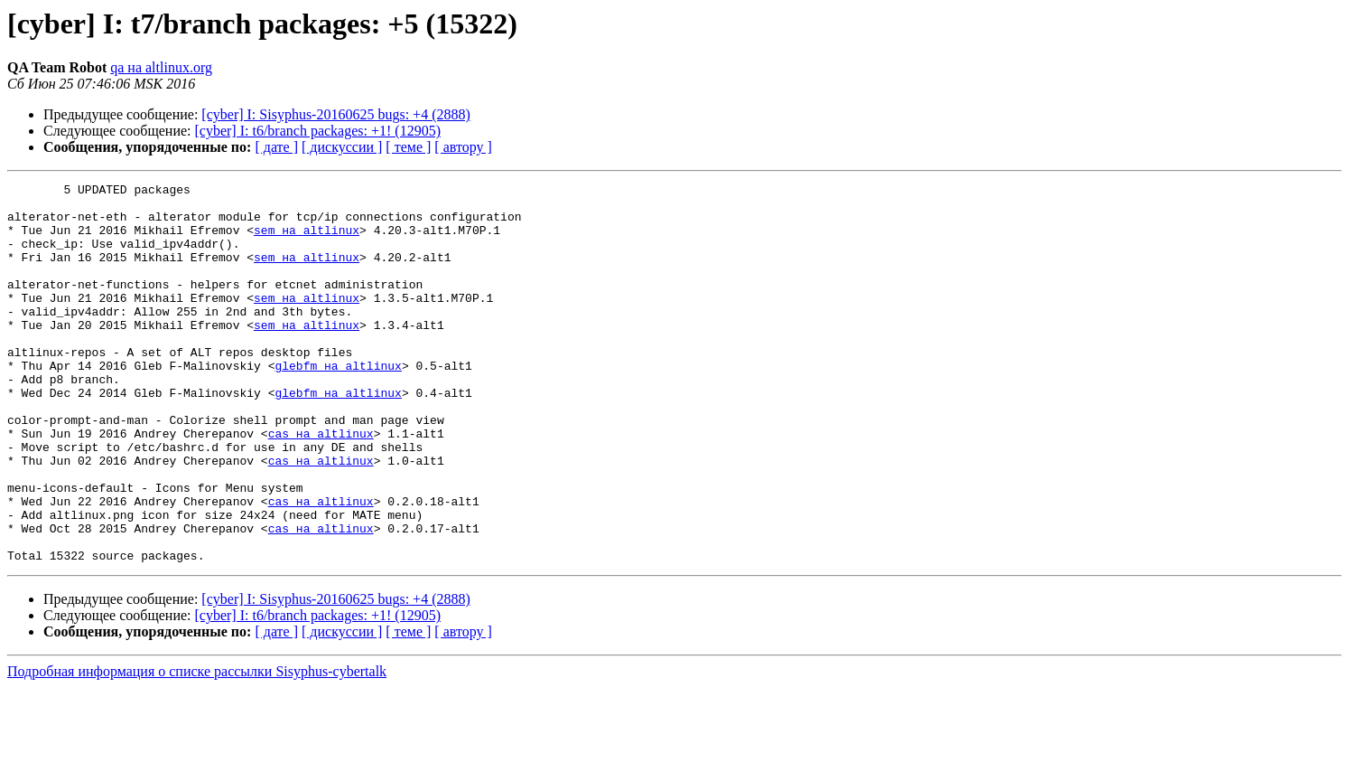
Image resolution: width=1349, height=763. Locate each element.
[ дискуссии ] (342, 147)
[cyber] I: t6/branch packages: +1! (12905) (318, 130)
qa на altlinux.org (161, 67)
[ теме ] (408, 147)
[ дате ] (276, 147)
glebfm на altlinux (337, 403)
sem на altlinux (306, 240)
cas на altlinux (321, 484)
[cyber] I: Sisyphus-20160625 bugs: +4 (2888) (335, 114)
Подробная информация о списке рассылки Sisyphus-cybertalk (196, 747)
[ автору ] (462, 147)
